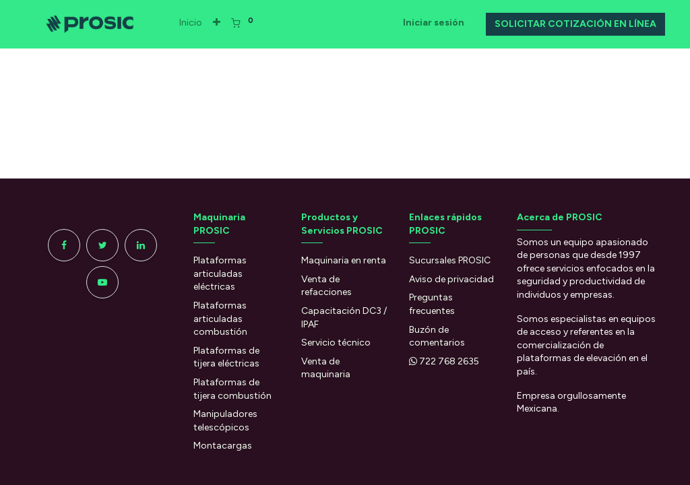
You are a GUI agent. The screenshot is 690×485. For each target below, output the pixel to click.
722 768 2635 (449, 361)
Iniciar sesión (427, 22)
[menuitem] (197, 23)
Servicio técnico (336, 342)
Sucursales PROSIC (450, 260)
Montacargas (222, 445)
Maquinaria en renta (344, 260)
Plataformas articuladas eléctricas (220, 273)
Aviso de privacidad (451, 279)
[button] (223, 23)
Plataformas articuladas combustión (220, 318)
